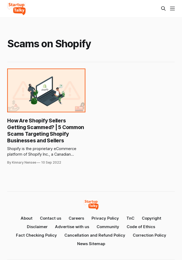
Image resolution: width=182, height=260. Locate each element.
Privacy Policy (105, 218)
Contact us (50, 218)
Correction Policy (149, 235)
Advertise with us (72, 226)
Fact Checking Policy (36, 235)
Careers (76, 218)
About (26, 218)
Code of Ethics (141, 226)
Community (108, 226)
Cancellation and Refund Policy (94, 235)
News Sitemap (91, 243)
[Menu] (172, 8)
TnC (130, 218)
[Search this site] (163, 8)
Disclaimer (37, 226)
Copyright (151, 218)
